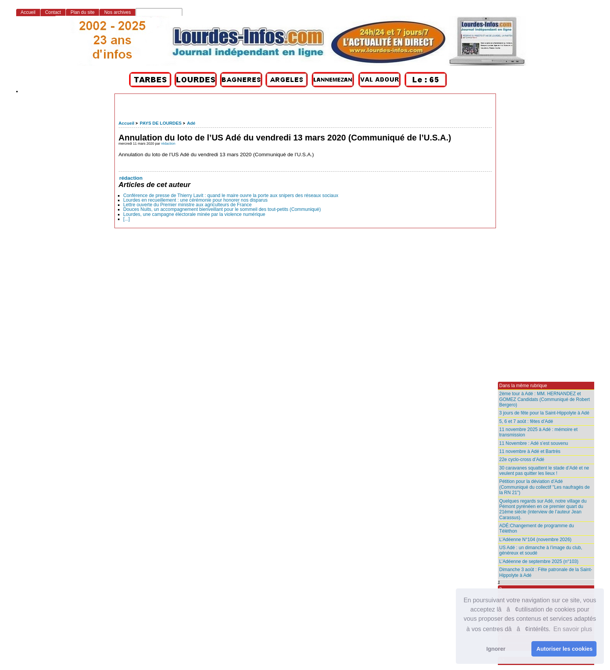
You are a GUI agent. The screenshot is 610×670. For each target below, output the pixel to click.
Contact (53, 12)
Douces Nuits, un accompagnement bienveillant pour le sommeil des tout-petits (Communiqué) (222, 209)
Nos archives (117, 12)
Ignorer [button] (496, 649)
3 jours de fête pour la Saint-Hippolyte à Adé (544, 413)
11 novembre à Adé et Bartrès (530, 451)
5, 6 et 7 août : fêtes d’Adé (526, 421)
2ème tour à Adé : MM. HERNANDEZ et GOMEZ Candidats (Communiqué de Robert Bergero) (544, 399)
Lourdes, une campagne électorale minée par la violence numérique (194, 214)
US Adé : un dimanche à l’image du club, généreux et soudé (540, 550)
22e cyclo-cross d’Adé (521, 459)
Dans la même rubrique (523, 385)
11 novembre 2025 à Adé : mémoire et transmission (538, 432)
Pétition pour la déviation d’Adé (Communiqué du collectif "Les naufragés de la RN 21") (544, 487)
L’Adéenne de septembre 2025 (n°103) (538, 561)
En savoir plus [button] (572, 629)
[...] (126, 219)
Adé (191, 123)
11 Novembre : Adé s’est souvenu (533, 443)
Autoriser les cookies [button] (564, 649)
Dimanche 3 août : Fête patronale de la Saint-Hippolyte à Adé (545, 572)
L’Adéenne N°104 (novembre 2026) (535, 539)
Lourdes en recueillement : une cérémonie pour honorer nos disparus (195, 200)
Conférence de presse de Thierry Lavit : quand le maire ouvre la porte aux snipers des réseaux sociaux (230, 195)
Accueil (126, 123)
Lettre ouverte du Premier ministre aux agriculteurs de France (187, 204)
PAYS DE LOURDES (160, 123)
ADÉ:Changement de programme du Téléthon (536, 528)
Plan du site (82, 12)
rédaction (168, 143)
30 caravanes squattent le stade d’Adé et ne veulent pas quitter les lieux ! (544, 470)
